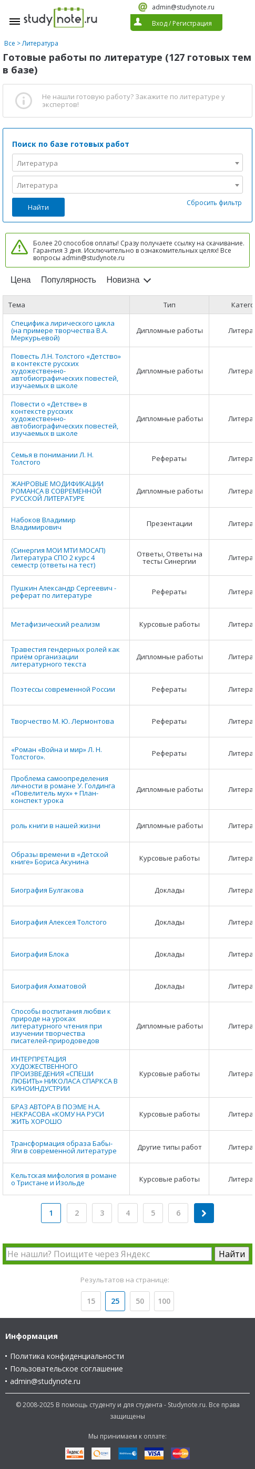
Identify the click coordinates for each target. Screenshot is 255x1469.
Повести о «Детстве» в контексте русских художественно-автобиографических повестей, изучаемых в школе (64, 418)
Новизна (122, 279)
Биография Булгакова (47, 890)
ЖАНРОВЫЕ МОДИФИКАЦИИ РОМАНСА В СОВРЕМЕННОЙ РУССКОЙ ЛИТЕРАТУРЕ (57, 491)
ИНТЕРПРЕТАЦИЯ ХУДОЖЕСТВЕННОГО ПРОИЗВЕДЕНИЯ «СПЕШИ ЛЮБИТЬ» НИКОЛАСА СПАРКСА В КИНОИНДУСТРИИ (64, 1073)
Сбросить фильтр (214, 202)
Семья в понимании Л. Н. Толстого (52, 458)
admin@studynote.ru (183, 7)
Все (9, 43)
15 (91, 1301)
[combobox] (127, 162)
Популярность (68, 279)
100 (164, 1301)
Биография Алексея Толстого (59, 922)
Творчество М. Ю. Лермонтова (62, 721)
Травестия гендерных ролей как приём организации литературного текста (65, 657)
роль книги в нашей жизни (55, 825)
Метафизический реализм (55, 624)
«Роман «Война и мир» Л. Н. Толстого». (56, 753)
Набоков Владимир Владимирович (43, 523)
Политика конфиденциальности (67, 1356)
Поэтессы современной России (63, 689)
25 (115, 1301)
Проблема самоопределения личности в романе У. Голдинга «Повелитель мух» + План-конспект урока (63, 789)
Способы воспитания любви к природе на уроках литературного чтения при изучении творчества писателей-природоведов (61, 1025)
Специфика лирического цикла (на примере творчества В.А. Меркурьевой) (63, 330)
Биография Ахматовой (48, 986)
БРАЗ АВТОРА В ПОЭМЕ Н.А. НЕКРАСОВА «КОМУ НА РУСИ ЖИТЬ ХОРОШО (57, 1114)
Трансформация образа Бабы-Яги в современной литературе (64, 1147)
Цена (20, 279)
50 (140, 1301)
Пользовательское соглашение (66, 1369)
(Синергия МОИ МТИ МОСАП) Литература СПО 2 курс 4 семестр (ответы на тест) (58, 557)
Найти (38, 207)
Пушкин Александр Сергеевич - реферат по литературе (63, 591)
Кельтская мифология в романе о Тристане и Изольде (64, 1179)
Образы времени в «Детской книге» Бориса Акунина (59, 858)
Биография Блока (40, 954)
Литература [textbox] (37, 163)
